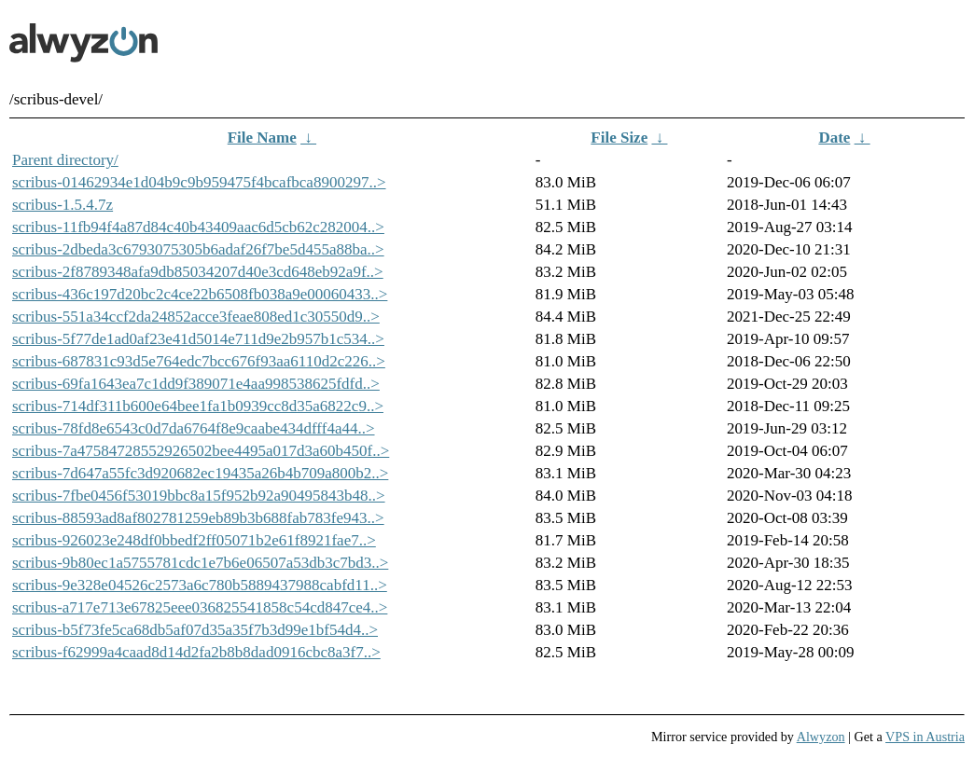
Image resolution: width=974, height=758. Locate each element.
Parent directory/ (65, 160)
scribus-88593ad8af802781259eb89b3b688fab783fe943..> (198, 518)
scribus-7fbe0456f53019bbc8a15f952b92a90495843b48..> (198, 495)
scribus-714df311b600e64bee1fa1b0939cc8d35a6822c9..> (197, 406)
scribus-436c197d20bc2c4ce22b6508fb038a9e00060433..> (199, 294)
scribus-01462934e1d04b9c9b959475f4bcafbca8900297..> (199, 182)
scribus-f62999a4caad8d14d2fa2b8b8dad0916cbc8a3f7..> (196, 652)
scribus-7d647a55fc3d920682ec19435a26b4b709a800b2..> (200, 473)
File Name (262, 137)
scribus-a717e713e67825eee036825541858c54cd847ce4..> (199, 607)
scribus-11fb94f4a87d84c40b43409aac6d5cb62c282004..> (198, 227)
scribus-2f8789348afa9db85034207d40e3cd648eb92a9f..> (197, 272)
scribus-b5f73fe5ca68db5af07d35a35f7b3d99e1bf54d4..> (195, 630)
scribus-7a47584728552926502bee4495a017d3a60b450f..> (200, 451)
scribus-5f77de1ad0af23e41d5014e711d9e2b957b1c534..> (198, 339)
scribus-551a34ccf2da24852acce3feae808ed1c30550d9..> (196, 316)
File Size (619, 137)
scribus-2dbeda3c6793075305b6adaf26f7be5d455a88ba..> (198, 249)
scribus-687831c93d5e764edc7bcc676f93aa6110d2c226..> (198, 361)
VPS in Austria (925, 736)
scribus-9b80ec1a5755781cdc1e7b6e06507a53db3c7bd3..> (200, 563)
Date (834, 137)
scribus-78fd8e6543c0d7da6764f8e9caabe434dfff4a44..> (193, 428)
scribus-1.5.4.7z (62, 205)
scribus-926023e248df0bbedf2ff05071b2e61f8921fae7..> (194, 540)
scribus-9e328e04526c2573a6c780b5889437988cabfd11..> (199, 585)
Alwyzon (821, 736)
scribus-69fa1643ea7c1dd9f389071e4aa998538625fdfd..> (196, 384)
